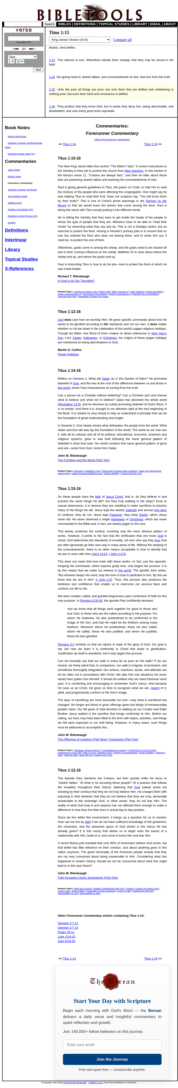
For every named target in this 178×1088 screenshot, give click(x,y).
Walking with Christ (103, 755)
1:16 (52, 106)
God (60, 319)
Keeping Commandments (125, 752)
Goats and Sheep (154, 292)
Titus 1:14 (69, 144)
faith (98, 496)
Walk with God (86, 755)
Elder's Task (104, 292)
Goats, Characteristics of (69, 294)
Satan (106, 378)
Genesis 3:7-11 (68, 923)
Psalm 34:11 (66, 932)
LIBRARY (139, 24)
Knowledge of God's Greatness (101, 891)
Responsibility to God (68, 893)
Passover (116, 515)
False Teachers (137, 292)
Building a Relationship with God (108, 888)
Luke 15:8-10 (66, 936)
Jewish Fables (78, 891)
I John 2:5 (104, 579)
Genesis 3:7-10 (68, 927)
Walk (60, 755)
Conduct (130, 888)
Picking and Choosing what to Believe (119, 471)
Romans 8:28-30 (91, 600)
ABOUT (170, 24)
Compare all (122, 40)
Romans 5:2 (66, 644)
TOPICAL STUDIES (114, 24)
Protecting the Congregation (145, 294)
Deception (79, 471)
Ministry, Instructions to (119, 294)
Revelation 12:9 (69, 404)
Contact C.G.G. (96, 1082)
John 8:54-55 (66, 941)
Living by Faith (124, 891)
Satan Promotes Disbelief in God (87, 473)
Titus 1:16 (150, 144)
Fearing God (64, 891)
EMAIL (155, 24)
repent (155, 688)
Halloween (90, 338)
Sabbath (131, 510)
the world (64, 388)
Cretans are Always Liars (85, 292)
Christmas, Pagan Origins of (87, 750)
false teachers (133, 170)
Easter (77, 338)
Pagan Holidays (68, 354)
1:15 (52, 89)
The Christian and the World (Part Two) (84, 460)
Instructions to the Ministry (95, 294)
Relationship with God (143, 891)
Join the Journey (112, 1059)
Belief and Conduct (83, 888)
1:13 (52, 60)
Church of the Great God (74, 1082)
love (157, 540)
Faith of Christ (89, 752)
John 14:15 (99, 554)
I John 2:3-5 (117, 554)
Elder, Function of (120, 292)
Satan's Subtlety (111, 473)
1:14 (52, 77)
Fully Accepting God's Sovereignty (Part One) (88, 877)
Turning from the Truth (131, 473)
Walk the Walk (70, 755)
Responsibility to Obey (90, 893)
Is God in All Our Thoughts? (76, 281)
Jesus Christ (114, 496)
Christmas (110, 338)
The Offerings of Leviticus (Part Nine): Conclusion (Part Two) (98, 739)
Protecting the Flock (67, 296)
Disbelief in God (92, 471)
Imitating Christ (105, 752)
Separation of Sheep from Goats (93, 296)
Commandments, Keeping (114, 750)
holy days (160, 510)
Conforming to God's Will (69, 752)
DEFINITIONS (85, 24)
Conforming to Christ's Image (141, 750)
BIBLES (64, 24)
